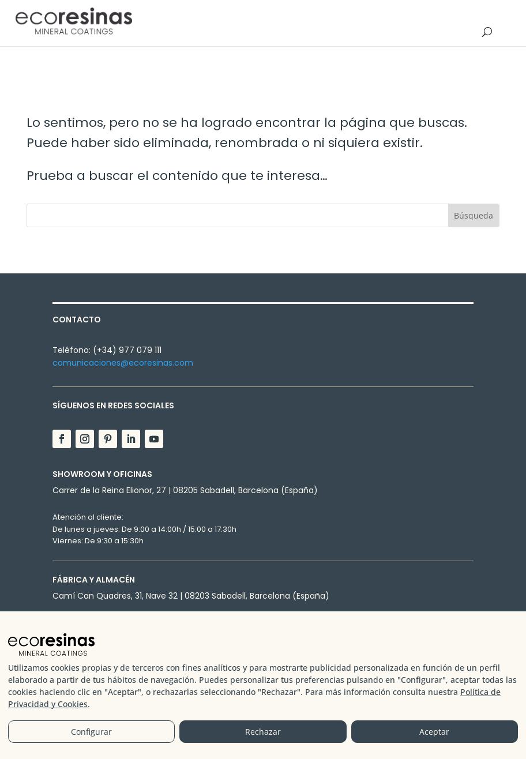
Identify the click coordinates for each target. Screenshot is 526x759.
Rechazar (263, 732)
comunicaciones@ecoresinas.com (122, 363)
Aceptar (434, 732)
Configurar (91, 732)
